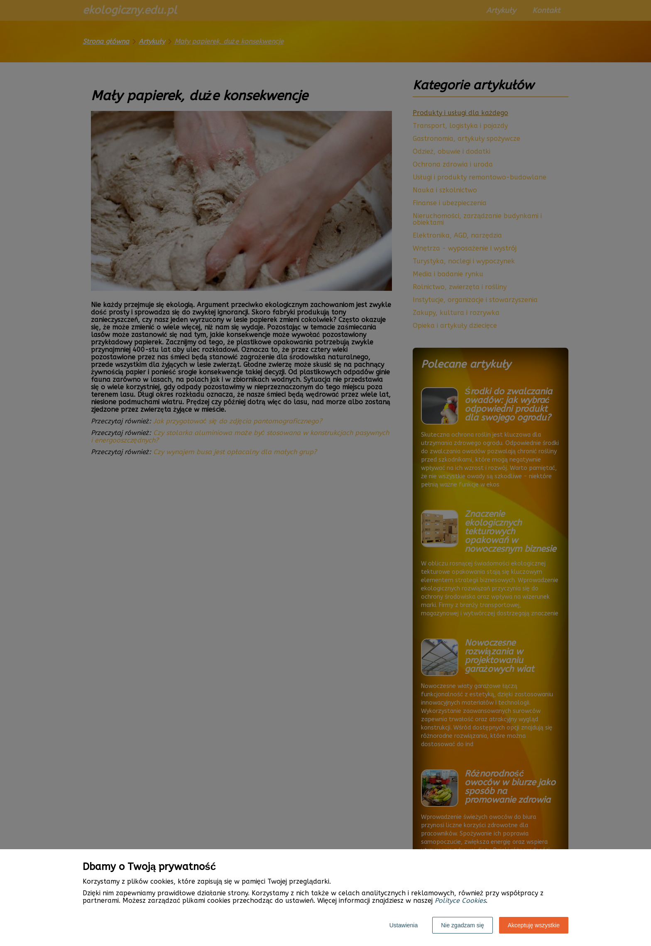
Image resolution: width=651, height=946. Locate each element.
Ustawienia (403, 925)
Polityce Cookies (460, 900)
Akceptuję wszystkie (534, 925)
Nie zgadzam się (462, 925)
